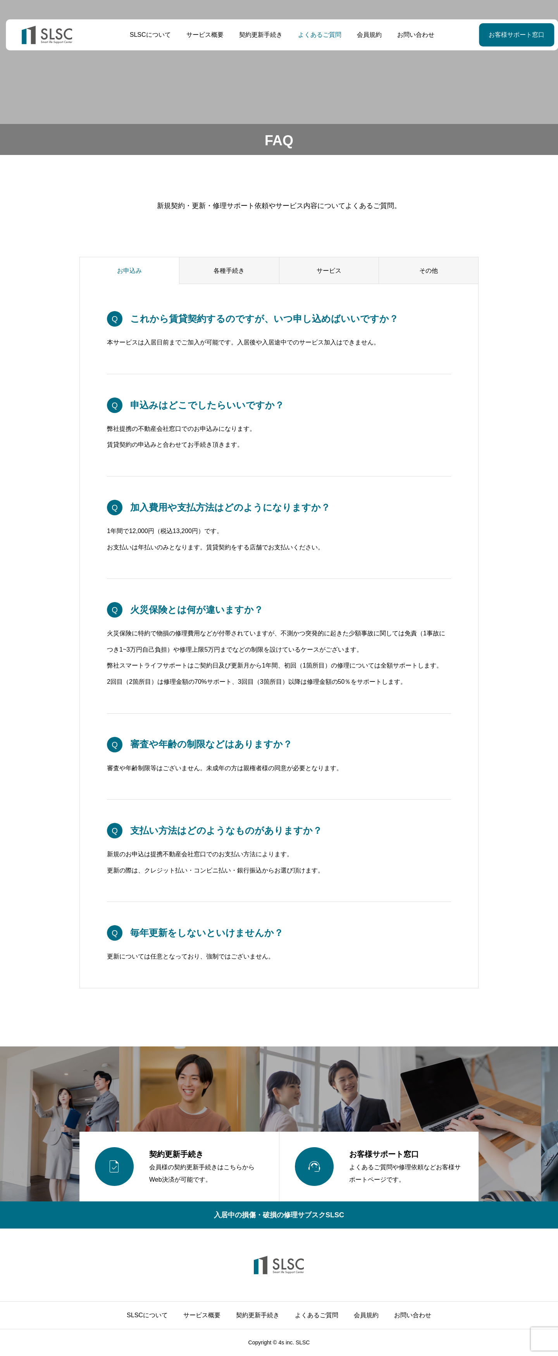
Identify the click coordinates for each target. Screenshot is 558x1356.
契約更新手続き (257, 34)
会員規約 (366, 34)
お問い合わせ (412, 34)
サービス (329, 270)
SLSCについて (147, 34)
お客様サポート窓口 (497, 34)
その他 (428, 270)
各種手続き (229, 270)
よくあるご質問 (316, 34)
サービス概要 (201, 34)
